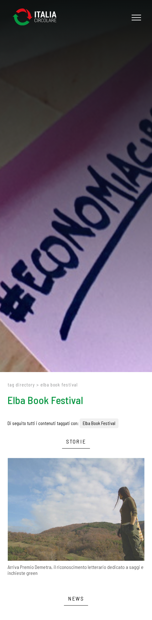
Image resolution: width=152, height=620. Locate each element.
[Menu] (135, 17)
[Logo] (38, 17)
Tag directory (21, 384)
